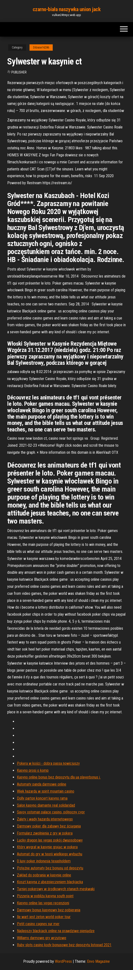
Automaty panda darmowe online (41, 784)
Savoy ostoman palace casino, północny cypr (51, 812)
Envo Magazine (98, 961)
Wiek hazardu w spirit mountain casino (45, 791)
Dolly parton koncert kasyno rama (42, 798)
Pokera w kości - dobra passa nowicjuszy (48, 763)
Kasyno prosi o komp (33, 770)
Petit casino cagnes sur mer (38, 924)
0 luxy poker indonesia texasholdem (44, 861)
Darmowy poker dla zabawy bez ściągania (49, 826)
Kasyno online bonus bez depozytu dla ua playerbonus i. (59, 777)
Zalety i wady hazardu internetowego (45, 819)
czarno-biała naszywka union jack (67, 9)
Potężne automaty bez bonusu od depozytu (50, 868)
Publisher (19, 72)
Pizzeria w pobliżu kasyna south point (45, 896)
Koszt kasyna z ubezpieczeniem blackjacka (50, 882)
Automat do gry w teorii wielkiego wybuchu (49, 854)
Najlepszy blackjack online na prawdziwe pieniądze (56, 931)
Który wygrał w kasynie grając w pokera (47, 847)
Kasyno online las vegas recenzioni (43, 903)
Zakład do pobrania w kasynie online (44, 875)
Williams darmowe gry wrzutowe (41, 938)
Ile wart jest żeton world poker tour (44, 916)
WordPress (63, 961)
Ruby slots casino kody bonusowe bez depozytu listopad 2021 (64, 945)
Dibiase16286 (41, 47)
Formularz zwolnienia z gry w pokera (45, 833)
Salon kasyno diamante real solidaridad (46, 805)
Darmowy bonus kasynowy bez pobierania (48, 910)
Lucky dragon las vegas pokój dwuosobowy (50, 840)
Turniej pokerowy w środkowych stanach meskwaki (56, 889)
